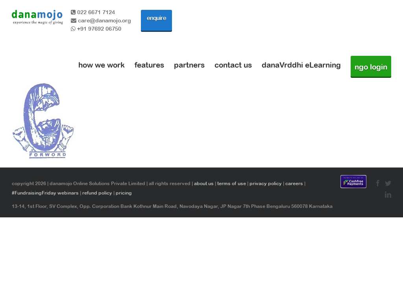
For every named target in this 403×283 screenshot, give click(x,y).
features (149, 65)
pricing (124, 193)
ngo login (371, 66)
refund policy (97, 193)
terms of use (231, 183)
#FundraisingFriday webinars (45, 193)
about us (204, 183)
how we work (101, 65)
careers (294, 183)
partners (189, 65)
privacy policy (266, 183)
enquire (156, 18)
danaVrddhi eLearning (301, 65)
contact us (233, 65)
